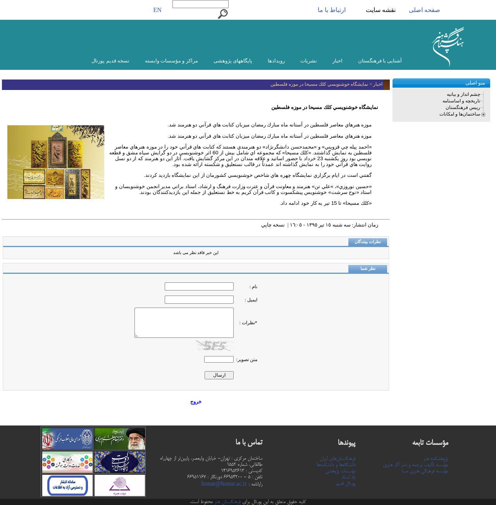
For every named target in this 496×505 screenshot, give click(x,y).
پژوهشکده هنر (435, 459)
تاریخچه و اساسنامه (461, 101)
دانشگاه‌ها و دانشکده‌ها (336, 465)
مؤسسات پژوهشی (340, 471)
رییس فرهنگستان (463, 107)
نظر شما (367, 268)
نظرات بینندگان (368, 242)
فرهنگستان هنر (227, 502)
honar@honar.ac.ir (224, 484)
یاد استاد (348, 477)
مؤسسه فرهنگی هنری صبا (425, 471)
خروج (196, 402)
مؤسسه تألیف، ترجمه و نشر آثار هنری (415, 465)
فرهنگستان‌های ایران (337, 459)
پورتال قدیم (345, 484)
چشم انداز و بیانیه (463, 94)
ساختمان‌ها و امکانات (459, 114)
